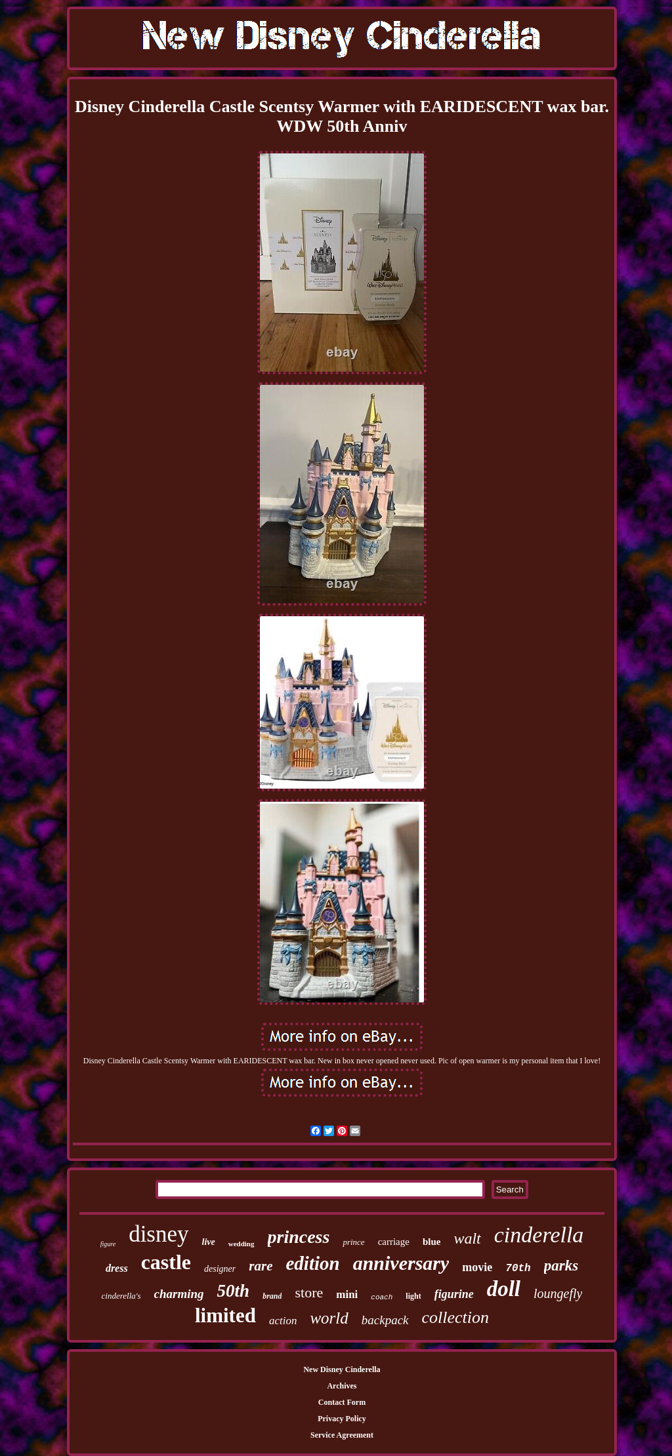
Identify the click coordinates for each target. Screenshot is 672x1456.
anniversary (401, 1263)
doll (503, 1289)
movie (477, 1267)
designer (220, 1269)
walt (466, 1238)
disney (158, 1234)
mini (347, 1294)
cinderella (539, 1235)
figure (108, 1244)
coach (381, 1297)
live (208, 1242)
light (413, 1296)
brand (272, 1296)
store (309, 1292)
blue (432, 1241)
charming (179, 1294)
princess (299, 1237)
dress (117, 1268)
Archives (341, 1385)
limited (225, 1315)
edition (312, 1263)
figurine (454, 1294)
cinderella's (121, 1296)
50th (233, 1291)
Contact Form (342, 1402)
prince (353, 1242)
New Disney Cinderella (341, 1369)
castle (166, 1262)
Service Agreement (341, 1435)
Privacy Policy (342, 1418)
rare (260, 1266)
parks (561, 1265)
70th (517, 1268)
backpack (385, 1320)
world (329, 1318)
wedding (241, 1244)
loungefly (558, 1293)
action (283, 1320)
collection (456, 1317)
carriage (394, 1241)
